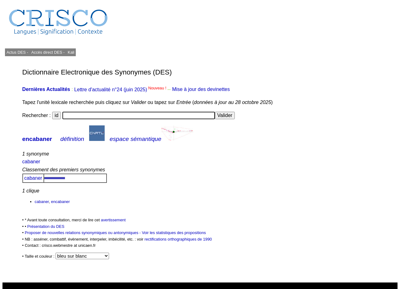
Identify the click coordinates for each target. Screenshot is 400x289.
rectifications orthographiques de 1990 (178, 239)
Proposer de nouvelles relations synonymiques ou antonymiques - (83, 232)
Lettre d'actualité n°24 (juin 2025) (120, 89)
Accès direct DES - (48, 52)
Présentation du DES (46, 226)
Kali (71, 52)
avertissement (113, 220)
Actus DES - (17, 52)
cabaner (31, 161)
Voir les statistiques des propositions (174, 232)
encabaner (37, 139)
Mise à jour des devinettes (201, 89)
